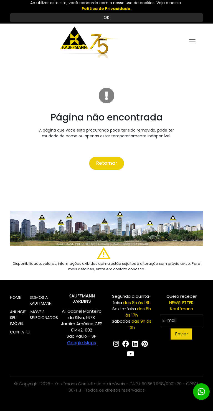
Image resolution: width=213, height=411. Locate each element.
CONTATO (20, 332)
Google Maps (81, 343)
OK (106, 17)
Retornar (106, 163)
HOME (15, 297)
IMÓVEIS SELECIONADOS (44, 314)
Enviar (181, 334)
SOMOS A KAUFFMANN (41, 300)
